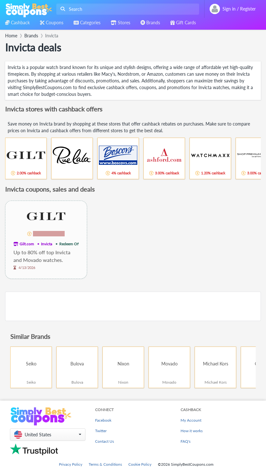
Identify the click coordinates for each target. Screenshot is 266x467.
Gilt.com (27, 243)
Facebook (103, 420)
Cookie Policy (139, 464)
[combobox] (126, 9)
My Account (191, 420)
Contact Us (104, 441)
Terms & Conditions (105, 464)
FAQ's (185, 441)
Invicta (46, 243)
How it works (192, 430)
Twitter (101, 430)
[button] (47, 434)
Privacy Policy (70, 464)
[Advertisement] (133, 306)
